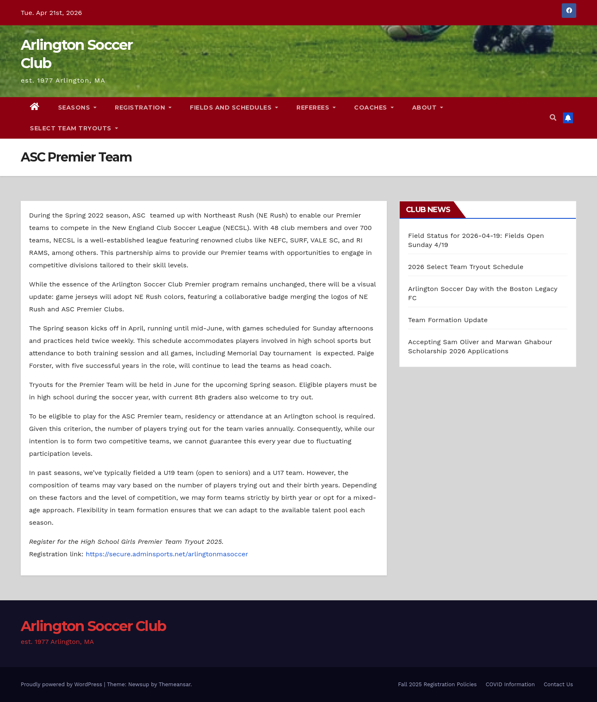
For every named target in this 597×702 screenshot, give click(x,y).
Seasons (77, 107)
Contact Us (558, 684)
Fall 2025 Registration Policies (437, 684)
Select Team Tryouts (74, 128)
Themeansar (175, 684)
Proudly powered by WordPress (62, 684)
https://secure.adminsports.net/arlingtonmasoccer (167, 554)
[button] (553, 118)
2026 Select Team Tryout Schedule (465, 267)
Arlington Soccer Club (93, 626)
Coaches (374, 107)
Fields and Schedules (234, 107)
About (428, 107)
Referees (316, 107)
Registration (143, 107)
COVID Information (510, 684)
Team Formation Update (448, 320)
